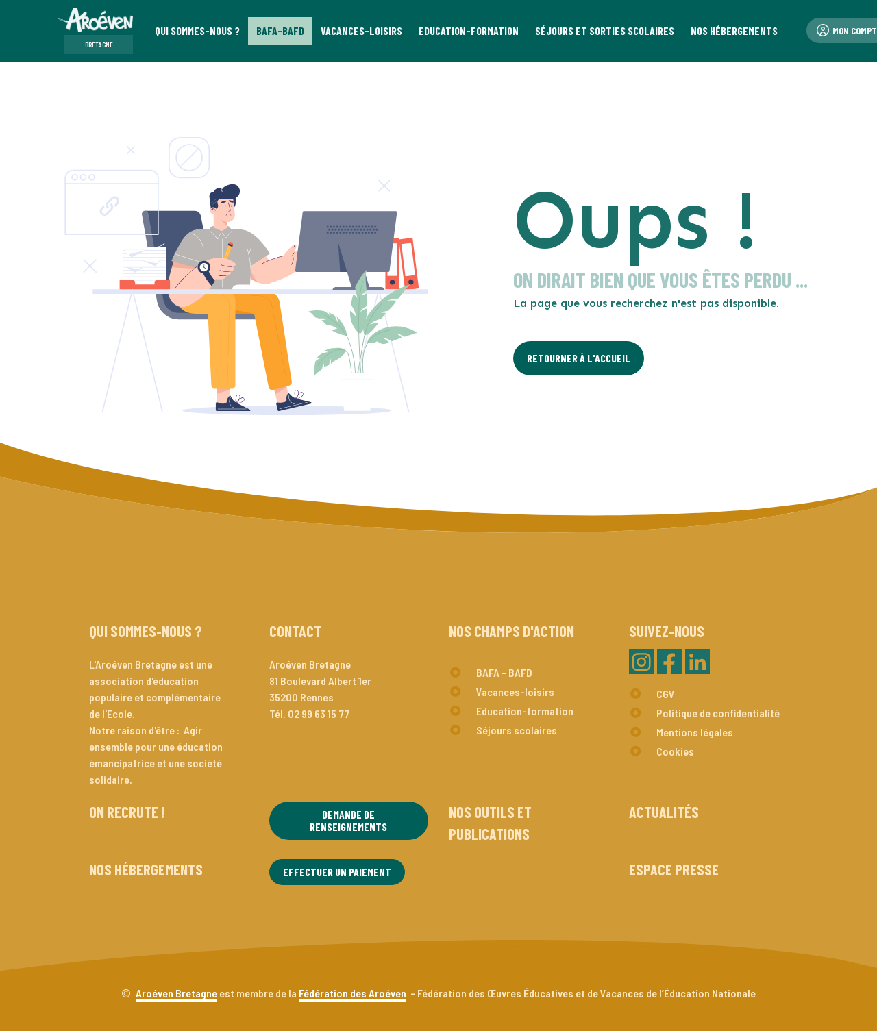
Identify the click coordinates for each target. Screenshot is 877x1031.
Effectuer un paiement (337, 871)
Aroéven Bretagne (176, 992)
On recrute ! (126, 812)
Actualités (664, 812)
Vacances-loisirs (515, 691)
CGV (665, 693)
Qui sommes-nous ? (145, 631)
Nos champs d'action (511, 631)
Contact (295, 631)
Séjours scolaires (516, 729)
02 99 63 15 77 (318, 713)
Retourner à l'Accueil (578, 357)
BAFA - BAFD (504, 672)
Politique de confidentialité (718, 712)
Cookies (675, 751)
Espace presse (674, 869)
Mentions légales (694, 731)
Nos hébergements (146, 869)
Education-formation (524, 710)
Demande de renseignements (348, 820)
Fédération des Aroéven (352, 992)
